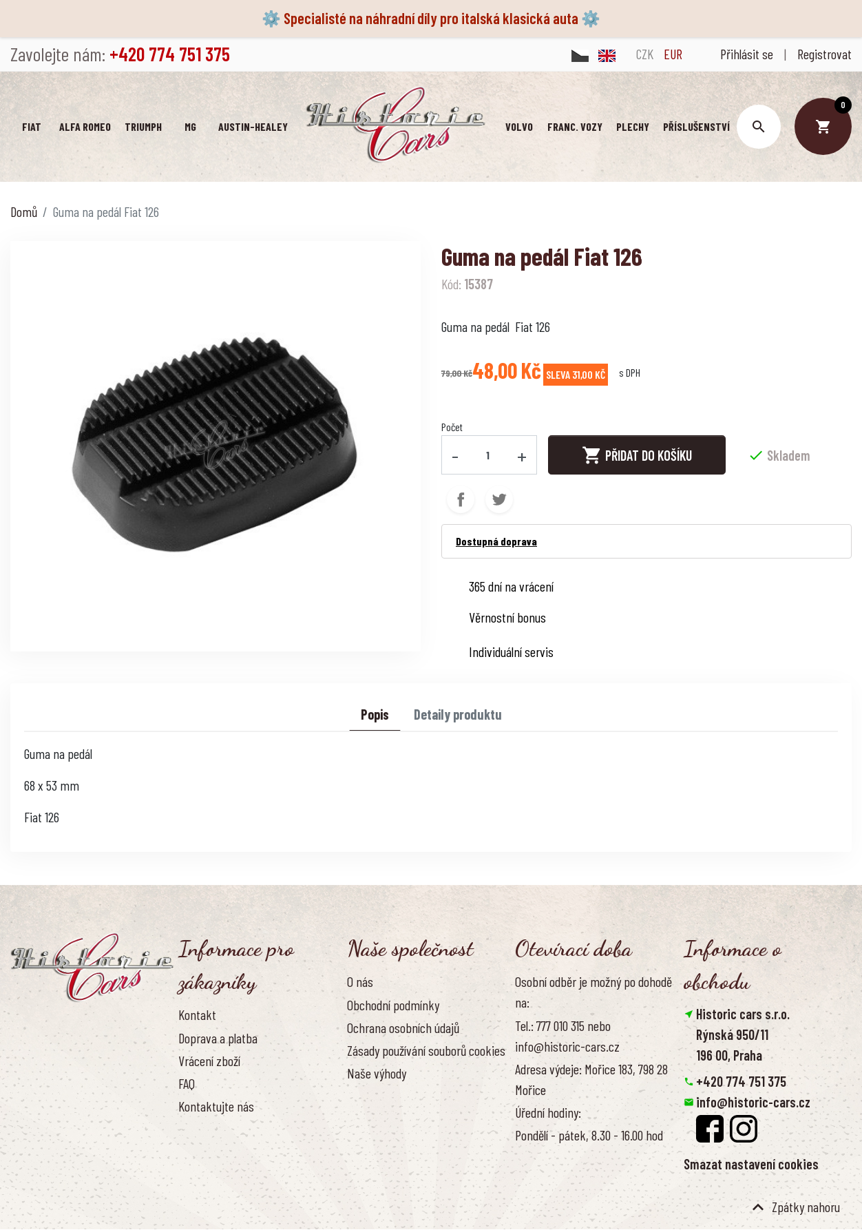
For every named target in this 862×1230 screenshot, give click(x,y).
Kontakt (197, 1014)
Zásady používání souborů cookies (426, 1050)
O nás (360, 981)
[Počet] (488, 454)
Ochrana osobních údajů (403, 1027)
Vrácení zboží (209, 1060)
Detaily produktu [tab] (458, 714)
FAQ (186, 1083)
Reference (202, 1128)
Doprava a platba (217, 1038)
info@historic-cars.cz (753, 1102)
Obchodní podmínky (393, 1005)
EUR (673, 53)
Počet (452, 426)
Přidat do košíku (637, 455)
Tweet (499, 499)
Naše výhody (376, 1073)
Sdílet (460, 499)
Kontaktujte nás (216, 1106)
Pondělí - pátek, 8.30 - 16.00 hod (589, 1135)
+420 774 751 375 (741, 1081)
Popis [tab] (375, 714)
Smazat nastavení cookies (751, 1164)
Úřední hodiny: (548, 1112)
